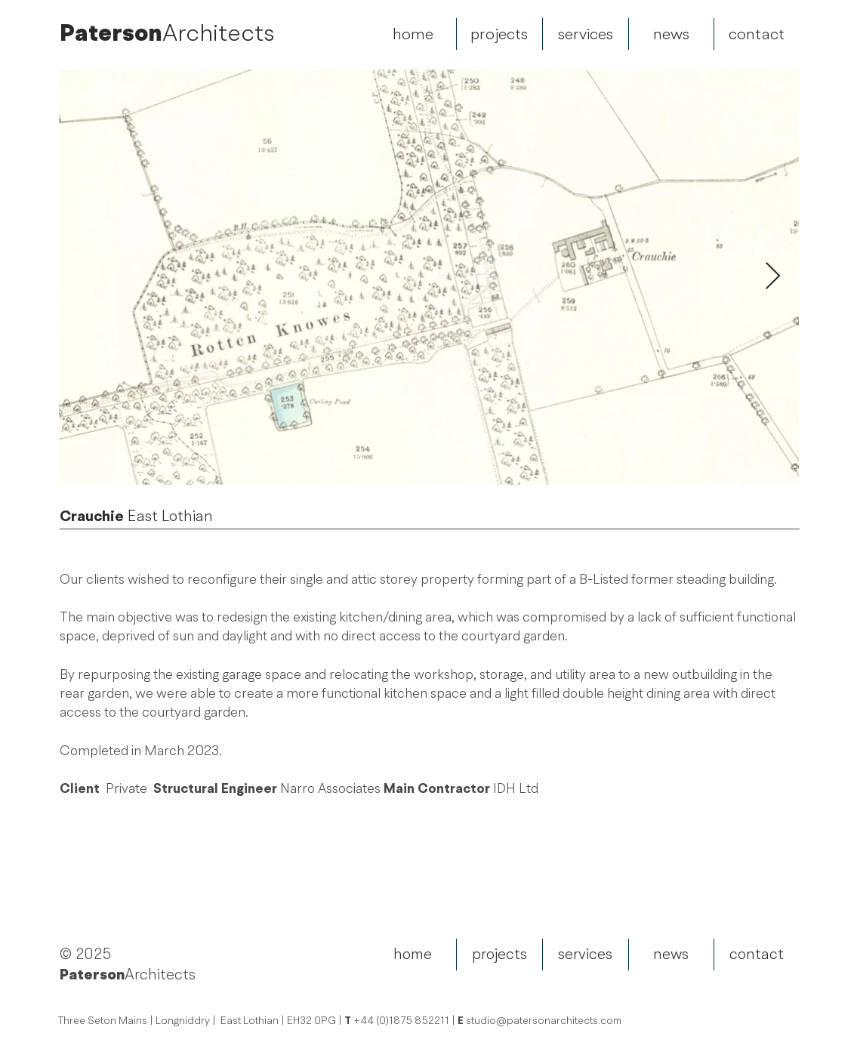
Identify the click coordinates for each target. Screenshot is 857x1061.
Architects (218, 33)
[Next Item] (772, 276)
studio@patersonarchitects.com (543, 1020)
